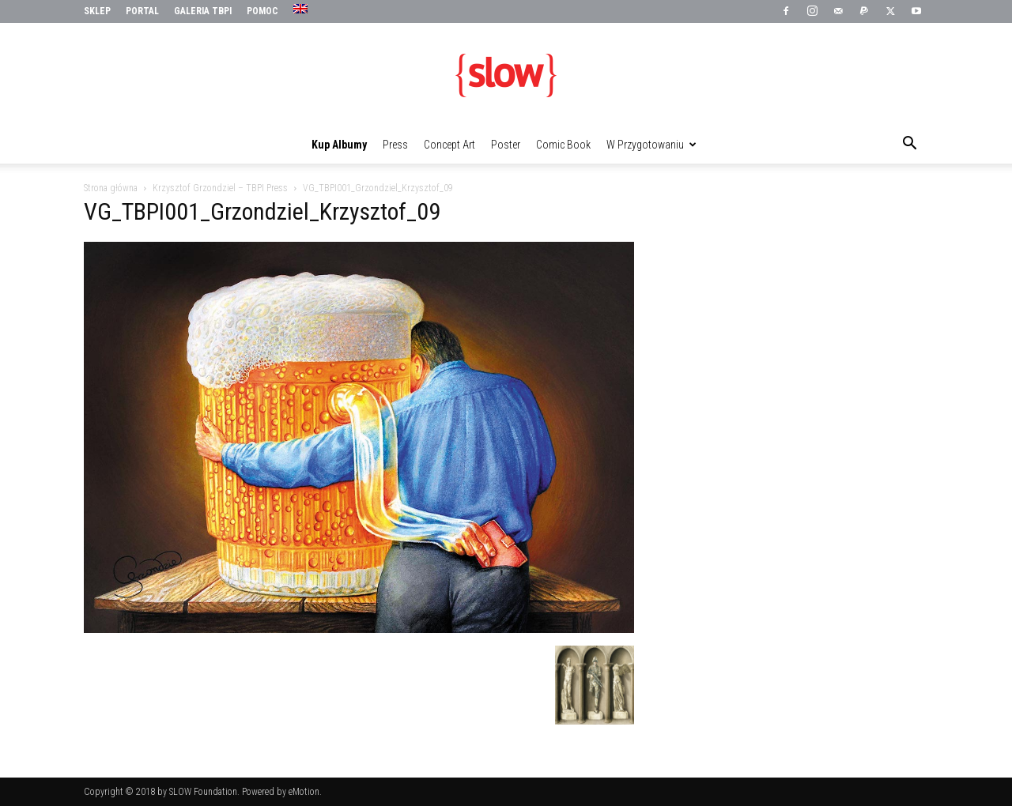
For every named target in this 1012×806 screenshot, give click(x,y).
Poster (505, 144)
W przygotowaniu (651, 144)
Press (395, 144)
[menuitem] (302, 9)
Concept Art (449, 144)
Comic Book (563, 144)
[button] (909, 145)
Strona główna (111, 188)
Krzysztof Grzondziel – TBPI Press (220, 188)
